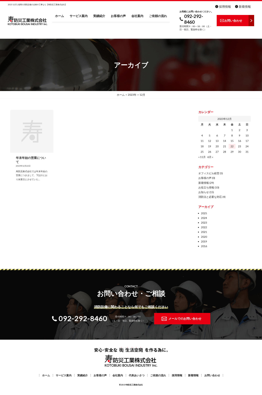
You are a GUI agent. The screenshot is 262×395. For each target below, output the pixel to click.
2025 (204, 213)
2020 (204, 236)
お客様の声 (118, 16)
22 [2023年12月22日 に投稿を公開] (232, 146)
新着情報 (245, 6)
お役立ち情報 (206, 187)
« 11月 (202, 157)
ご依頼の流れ (158, 16)
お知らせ (203, 192)
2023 (204, 222)
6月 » (210, 157)
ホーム (59, 16)
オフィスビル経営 (208, 173)
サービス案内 (79, 16)
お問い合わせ (212, 375)
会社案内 (137, 16)
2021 (204, 231)
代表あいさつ (136, 375)
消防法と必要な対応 (210, 196)
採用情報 (225, 6)
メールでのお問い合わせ (184, 318)
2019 (204, 241)
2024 (204, 217)
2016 (204, 246)
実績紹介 (99, 16)
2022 (204, 227)
